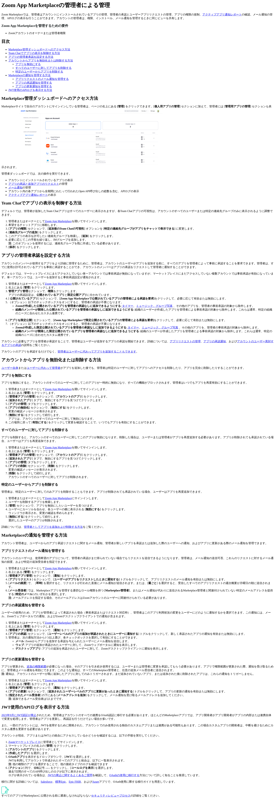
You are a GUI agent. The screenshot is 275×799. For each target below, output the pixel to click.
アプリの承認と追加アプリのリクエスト (33, 183)
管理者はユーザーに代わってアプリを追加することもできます (97, 351)
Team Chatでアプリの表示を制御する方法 (34, 53)
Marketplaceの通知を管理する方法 (29, 75)
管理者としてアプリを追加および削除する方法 (53, 526)
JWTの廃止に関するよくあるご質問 (70, 775)
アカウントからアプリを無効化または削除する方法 (40, 60)
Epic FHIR (75, 781)
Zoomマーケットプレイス (24, 742)
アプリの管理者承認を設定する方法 (30, 56)
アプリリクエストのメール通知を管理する (42, 78)
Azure (95, 781)
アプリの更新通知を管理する (33, 86)
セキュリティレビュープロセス (110, 795)
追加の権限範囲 (36, 666)
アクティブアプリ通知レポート (222, 14)
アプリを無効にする (28, 64)
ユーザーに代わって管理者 (43, 367)
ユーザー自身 (9, 367)
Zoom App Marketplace (58, 221)
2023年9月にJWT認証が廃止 (18, 715)
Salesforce (46, 781)
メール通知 (15, 187)
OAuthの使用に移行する (124, 775)
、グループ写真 (163, 305)
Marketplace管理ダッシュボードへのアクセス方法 (39, 49)
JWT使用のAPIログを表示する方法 (30, 90)
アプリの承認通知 (214, 341)
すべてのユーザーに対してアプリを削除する (43, 67)
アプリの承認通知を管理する (33, 82)
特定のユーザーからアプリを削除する (39, 71)
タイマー (127, 305)
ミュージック (144, 305)
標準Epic (60, 781)
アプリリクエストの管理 (185, 341)
